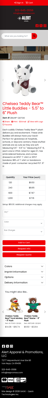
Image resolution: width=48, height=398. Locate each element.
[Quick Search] (16, 36)
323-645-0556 (24, 10)
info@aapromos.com (24, 13)
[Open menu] (42, 36)
